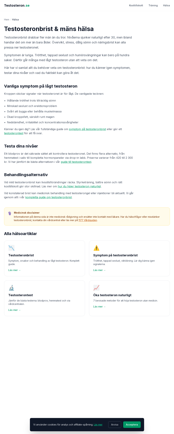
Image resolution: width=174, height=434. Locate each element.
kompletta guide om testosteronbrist (48, 197)
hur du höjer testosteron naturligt (79, 186)
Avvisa (114, 424)
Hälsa (166, 5)
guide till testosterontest (76, 162)
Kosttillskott (136, 5)
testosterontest (13, 133)
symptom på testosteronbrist (87, 129)
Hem (6, 19)
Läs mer (98, 424)
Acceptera (132, 424)
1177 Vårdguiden (88, 220)
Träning (153, 5)
